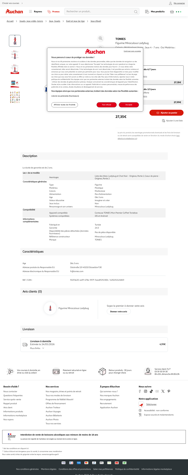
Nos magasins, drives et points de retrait (63, 391)
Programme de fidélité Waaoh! (59, 399)
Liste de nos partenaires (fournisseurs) (65, 96)
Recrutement (106, 403)
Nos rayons (8, 419)
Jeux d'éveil (96, 21)
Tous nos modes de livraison (58, 395)
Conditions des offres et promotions (75, 469)
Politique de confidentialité (127, 469)
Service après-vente (12, 399)
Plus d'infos (38, 348)
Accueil (10, 21)
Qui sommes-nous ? (109, 391)
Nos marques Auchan (109, 395)
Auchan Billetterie (54, 415)
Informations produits (13, 411)
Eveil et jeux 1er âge (75, 21)
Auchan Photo (52, 419)
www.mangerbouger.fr (50, 454)
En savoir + (121, 54)
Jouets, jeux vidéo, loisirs (31, 21)
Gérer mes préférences (103, 469)
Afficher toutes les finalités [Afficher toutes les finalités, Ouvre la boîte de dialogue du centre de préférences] (65, 105)
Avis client (7, 407)
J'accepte (128, 105)
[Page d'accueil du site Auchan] (15, 11)
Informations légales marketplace (157, 469)
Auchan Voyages (53, 411)
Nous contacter (10, 391)
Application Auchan (109, 407)
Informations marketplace (15, 415)
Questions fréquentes (13, 395)
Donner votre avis (118, 311)
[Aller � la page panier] (176, 11)
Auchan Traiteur (53, 407)
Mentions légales (48, 469)
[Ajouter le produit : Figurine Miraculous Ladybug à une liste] (172, 120)
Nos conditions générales (27, 469)
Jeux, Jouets (54, 21)
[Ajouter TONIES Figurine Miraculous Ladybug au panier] (166, 113)
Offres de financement (56, 403)
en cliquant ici (23, 448)
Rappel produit (10, 403)
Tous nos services (53, 423)
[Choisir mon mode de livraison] (13, 3)
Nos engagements (108, 399)
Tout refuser (106, 105)
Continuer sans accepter (132, 51)
